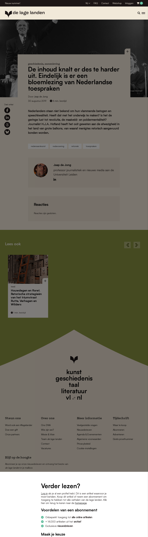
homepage (81, 503)
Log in (44, 493)
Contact (105, 3)
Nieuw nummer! (12, 3)
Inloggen (129, 3)
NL (87, 3)
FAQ (96, 3)
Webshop (117, 3)
